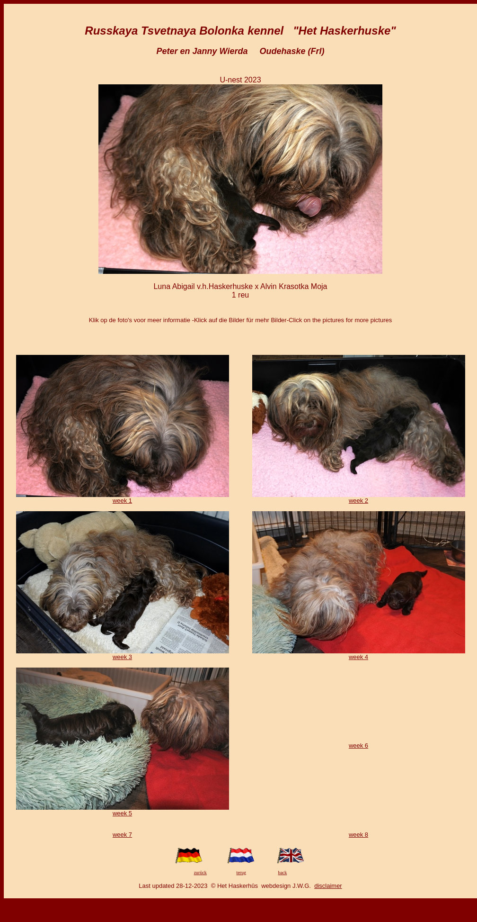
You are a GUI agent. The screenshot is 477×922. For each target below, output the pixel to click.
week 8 (358, 834)
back (282, 872)
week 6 (358, 745)
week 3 (122, 656)
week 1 (122, 500)
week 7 (122, 834)
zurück (200, 872)
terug (241, 872)
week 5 (122, 813)
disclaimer (328, 885)
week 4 (358, 656)
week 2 (358, 500)
